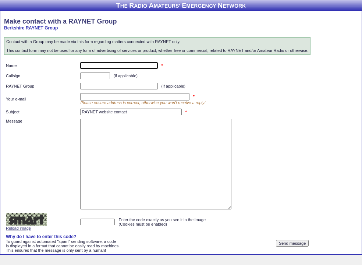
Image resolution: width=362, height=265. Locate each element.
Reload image (18, 228)
